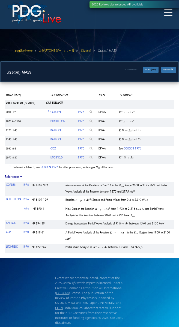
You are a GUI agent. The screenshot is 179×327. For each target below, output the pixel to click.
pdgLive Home (23, 50)
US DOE (60, 303)
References (14, 177)
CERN (59, 308)
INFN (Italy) (107, 303)
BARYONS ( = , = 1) (56, 50)
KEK (85, 303)
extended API (123, 4)
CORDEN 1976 (132, 149)
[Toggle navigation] (167, 13)
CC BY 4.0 (62, 293)
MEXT (71, 303)
